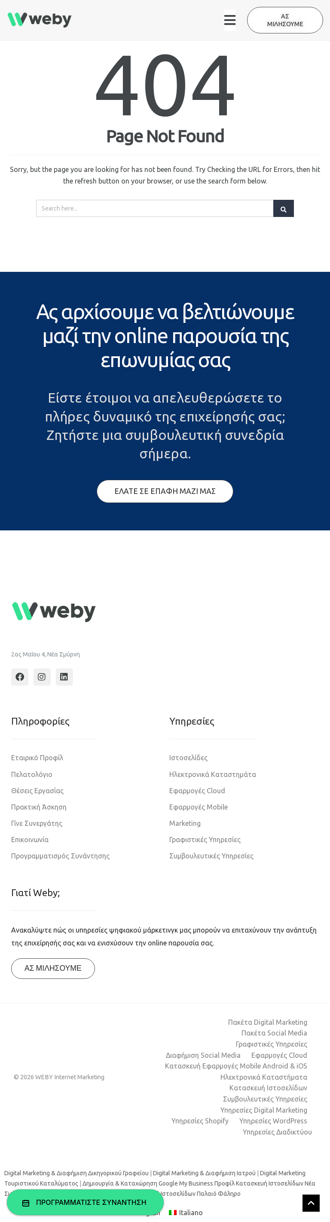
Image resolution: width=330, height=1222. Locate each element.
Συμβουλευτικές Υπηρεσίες (211, 856)
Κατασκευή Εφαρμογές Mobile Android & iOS (236, 1066)
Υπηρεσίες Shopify (200, 1121)
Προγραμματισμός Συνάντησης (60, 856)
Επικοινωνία (30, 839)
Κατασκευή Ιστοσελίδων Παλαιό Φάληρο (184, 1193)
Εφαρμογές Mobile (198, 807)
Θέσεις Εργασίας (37, 791)
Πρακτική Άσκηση (39, 807)
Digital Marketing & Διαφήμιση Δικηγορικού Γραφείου (76, 1173)
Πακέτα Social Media (274, 1033)
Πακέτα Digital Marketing (267, 1022)
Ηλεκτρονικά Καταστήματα (263, 1077)
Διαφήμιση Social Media (203, 1055)
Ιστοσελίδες (188, 757)
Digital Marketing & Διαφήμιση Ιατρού (204, 1173)
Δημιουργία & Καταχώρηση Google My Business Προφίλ (158, 1183)
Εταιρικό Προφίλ (37, 757)
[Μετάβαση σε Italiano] (186, 1213)
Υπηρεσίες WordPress (273, 1121)
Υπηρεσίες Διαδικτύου (277, 1132)
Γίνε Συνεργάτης (36, 823)
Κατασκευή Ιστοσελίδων (268, 1088)
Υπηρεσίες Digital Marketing (263, 1110)
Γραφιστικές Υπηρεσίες (205, 839)
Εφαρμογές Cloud (197, 791)
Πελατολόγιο (31, 774)
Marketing (185, 823)
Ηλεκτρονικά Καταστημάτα (212, 774)
